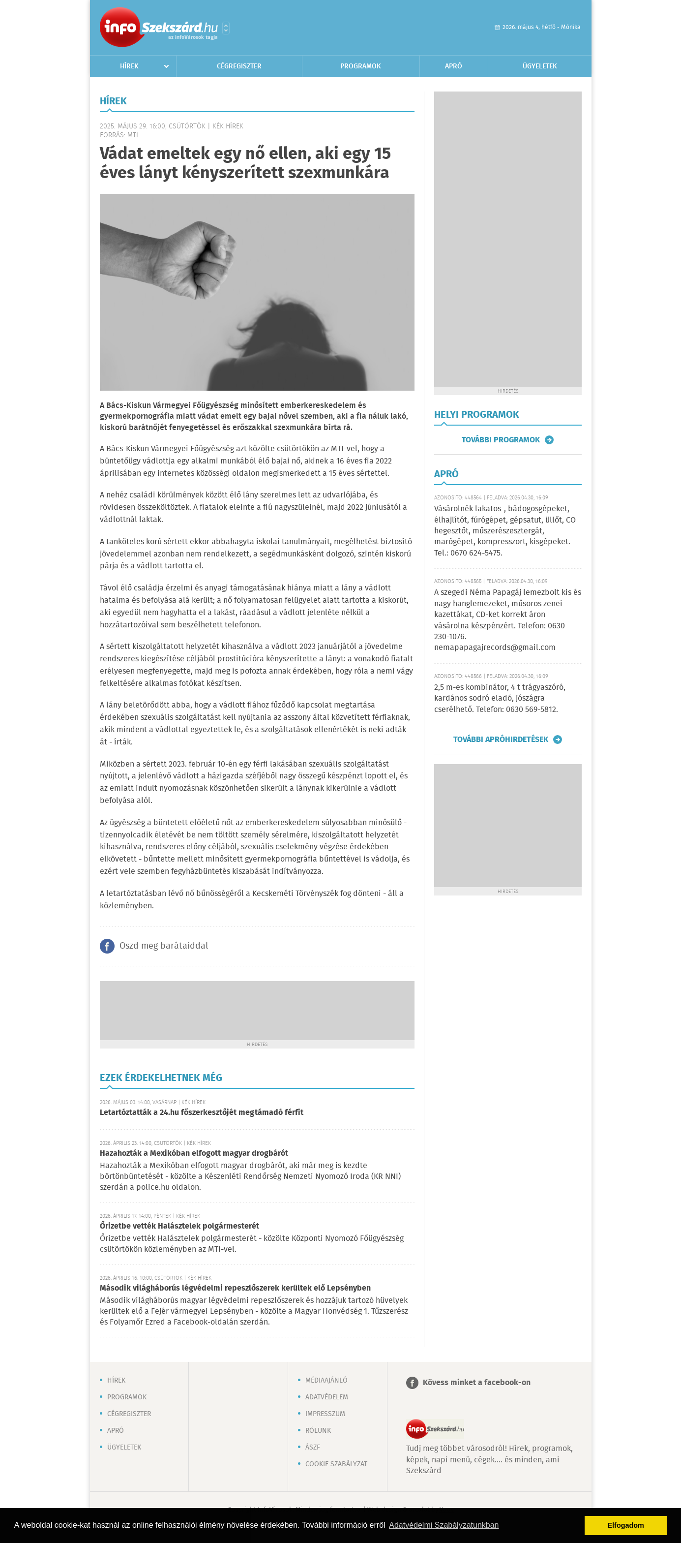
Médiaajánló (326, 1380)
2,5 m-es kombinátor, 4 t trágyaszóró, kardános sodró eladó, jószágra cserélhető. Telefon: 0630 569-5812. (499, 698)
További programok (501, 439)
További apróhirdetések (500, 739)
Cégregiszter (239, 66)
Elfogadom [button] (626, 1525)
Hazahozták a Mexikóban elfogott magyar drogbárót (194, 1153)
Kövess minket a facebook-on (477, 1383)
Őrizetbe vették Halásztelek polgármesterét (179, 1226)
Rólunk (318, 1430)
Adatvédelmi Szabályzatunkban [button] (444, 1525)
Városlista (226, 28)
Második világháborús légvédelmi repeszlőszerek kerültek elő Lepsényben (235, 1288)
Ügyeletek (540, 66)
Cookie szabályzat (336, 1464)
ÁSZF (312, 1447)
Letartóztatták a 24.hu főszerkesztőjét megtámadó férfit (201, 1113)
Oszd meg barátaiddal (163, 946)
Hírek (129, 66)
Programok (360, 66)
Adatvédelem (326, 1397)
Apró (453, 66)
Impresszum (325, 1414)
